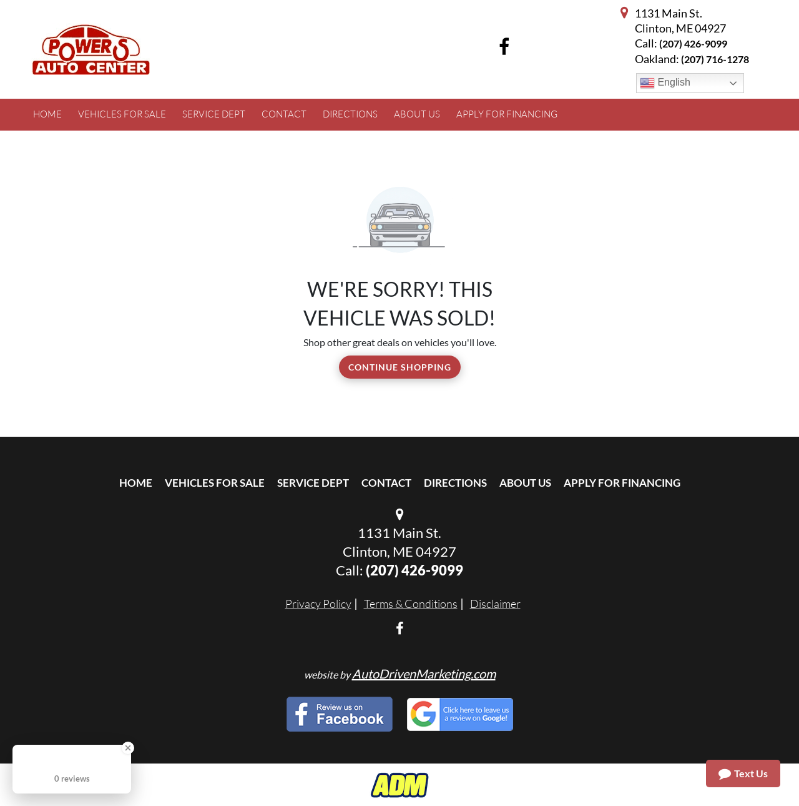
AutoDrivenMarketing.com (424, 673)
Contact (386, 482)
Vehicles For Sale (215, 482)
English (665, 83)
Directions (455, 482)
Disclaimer (495, 603)
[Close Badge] (128, 748)
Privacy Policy (318, 603)
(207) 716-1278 (715, 59)
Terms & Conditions (411, 603)
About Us (525, 482)
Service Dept (313, 482)
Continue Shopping (399, 367)
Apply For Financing (622, 482)
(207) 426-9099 (693, 43)
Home (135, 482)
